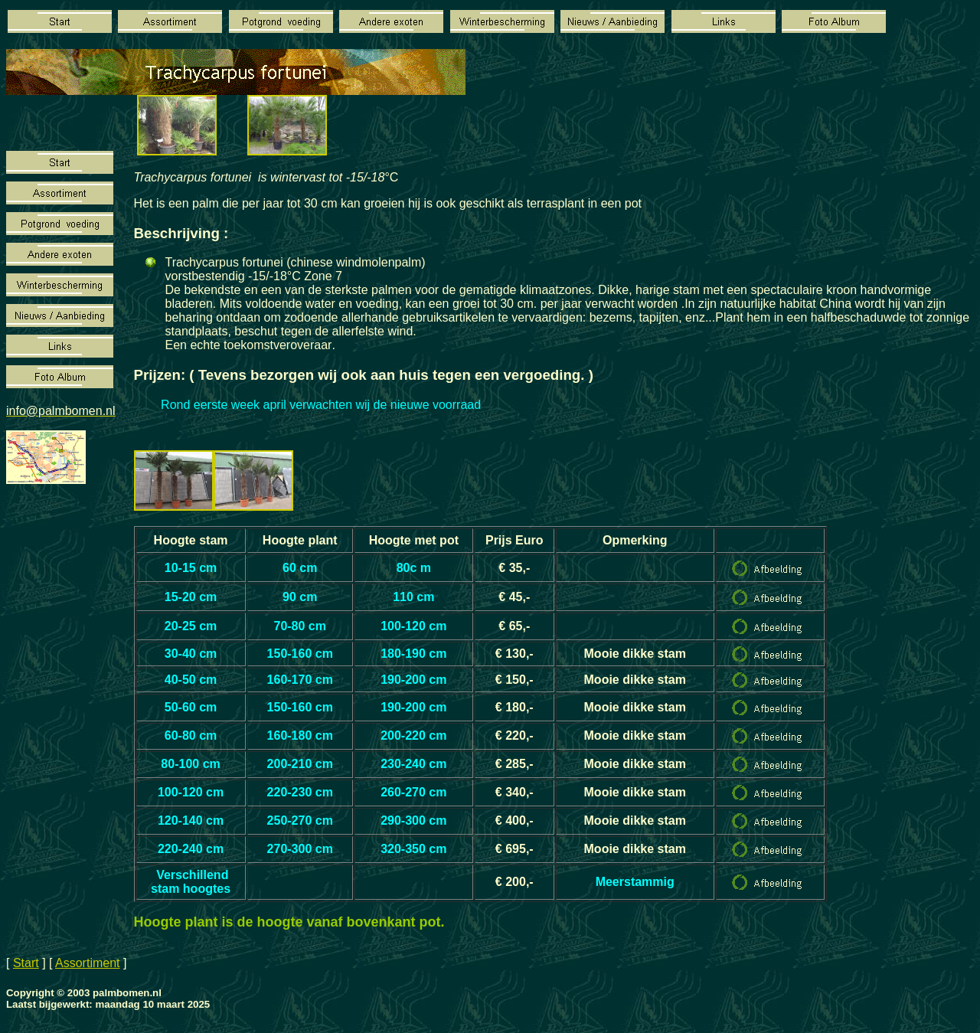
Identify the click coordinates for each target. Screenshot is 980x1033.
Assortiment (87, 962)
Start (26, 962)
